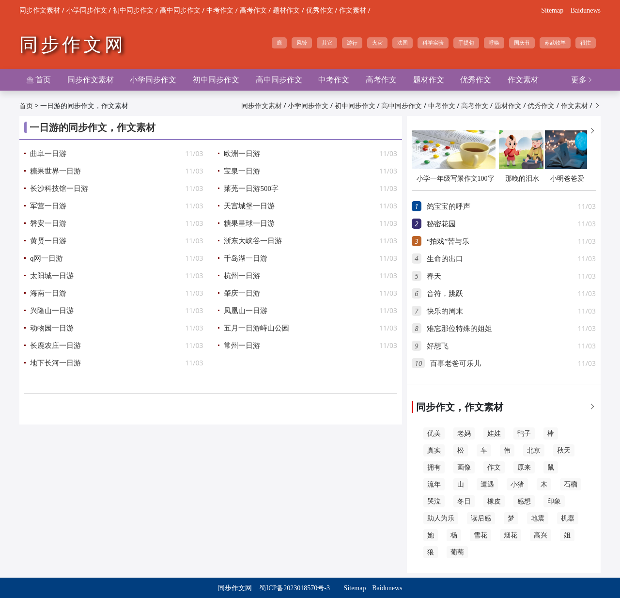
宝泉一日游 (242, 171)
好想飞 (438, 346)
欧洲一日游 (242, 153)
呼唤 (494, 43)
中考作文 (219, 10)
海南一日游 (48, 293)
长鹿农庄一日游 (55, 345)
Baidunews (586, 10)
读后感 (481, 518)
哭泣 (434, 501)
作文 (494, 467)
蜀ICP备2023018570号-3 (294, 588)
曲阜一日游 (48, 153)
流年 (434, 484)
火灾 (377, 43)
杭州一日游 (242, 276)
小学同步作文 (86, 10)
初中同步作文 (133, 10)
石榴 (570, 484)
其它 (327, 43)
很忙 (585, 43)
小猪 (517, 484)
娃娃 (494, 433)
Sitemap (552, 10)
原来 (524, 467)
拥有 (434, 467)
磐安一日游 (48, 223)
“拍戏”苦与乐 (448, 241)
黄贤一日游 (48, 241)
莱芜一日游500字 (251, 188)
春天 (434, 276)
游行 (352, 43)
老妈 (464, 433)
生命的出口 (445, 259)
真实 (434, 450)
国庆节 (522, 43)
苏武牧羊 (555, 43)
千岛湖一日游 (245, 258)
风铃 (301, 43)
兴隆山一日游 (52, 311)
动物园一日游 (52, 328)
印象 (554, 501)
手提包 (466, 43)
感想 (524, 501)
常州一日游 (242, 345)
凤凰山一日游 (245, 311)
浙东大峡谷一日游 (253, 241)
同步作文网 (72, 44)
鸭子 (524, 433)
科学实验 (433, 43)
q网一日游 (46, 258)
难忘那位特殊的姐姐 (459, 328)
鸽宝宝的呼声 (448, 206)
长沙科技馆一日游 (59, 188)
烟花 (510, 535)
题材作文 (286, 10)
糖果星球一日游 (249, 223)
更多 (582, 80)
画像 (464, 467)
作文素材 (352, 10)
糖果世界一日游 (55, 171)
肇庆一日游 (242, 293)
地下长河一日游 (55, 363)
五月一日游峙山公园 (256, 328)
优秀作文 (319, 10)
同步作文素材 (39, 10)
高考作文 (253, 10)
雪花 (480, 535)
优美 (434, 433)
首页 (39, 80)
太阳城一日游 (52, 276)
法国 (402, 43)
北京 (534, 450)
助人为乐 (440, 518)
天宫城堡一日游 (249, 206)
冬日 (464, 501)
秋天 (564, 450)
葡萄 (457, 552)
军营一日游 (48, 206)
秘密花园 (441, 224)
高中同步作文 (180, 10)
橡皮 (494, 501)
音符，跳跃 (445, 294)
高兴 (540, 535)
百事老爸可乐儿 (455, 363)
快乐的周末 (445, 311)
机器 (567, 518)
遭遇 (487, 484)
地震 (537, 518)
